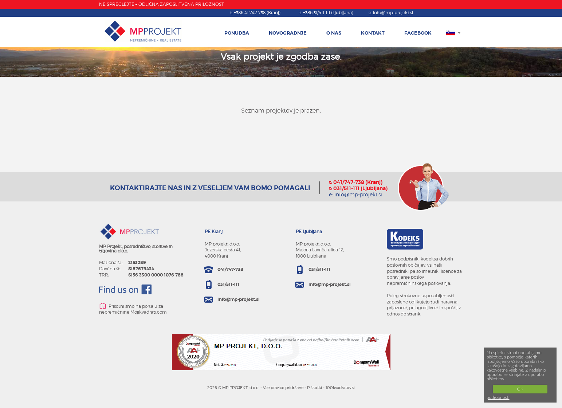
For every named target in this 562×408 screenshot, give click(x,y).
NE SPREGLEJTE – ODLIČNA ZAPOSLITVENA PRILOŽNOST (161, 4)
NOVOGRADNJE (288, 33)
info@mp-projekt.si (393, 12)
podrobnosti (498, 397)
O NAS (333, 33)
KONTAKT (373, 33)
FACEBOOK (418, 33)
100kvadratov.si (340, 387)
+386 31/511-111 (328, 12)
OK (520, 389)
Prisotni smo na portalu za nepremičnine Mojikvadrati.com (133, 308)
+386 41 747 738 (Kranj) (257, 12)
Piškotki (314, 387)
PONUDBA (236, 33)
